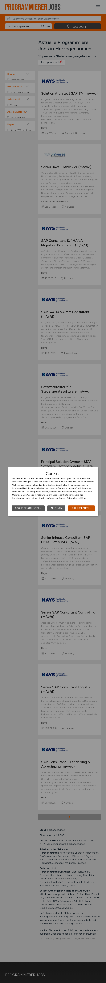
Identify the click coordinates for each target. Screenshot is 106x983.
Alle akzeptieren (81, 508)
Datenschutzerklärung (77, 498)
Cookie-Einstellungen (28, 508)
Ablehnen (56, 508)
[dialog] (53, 491)
